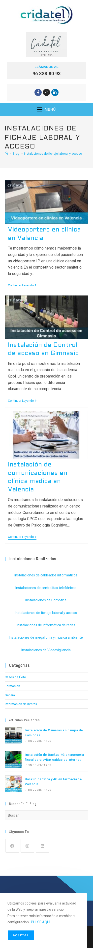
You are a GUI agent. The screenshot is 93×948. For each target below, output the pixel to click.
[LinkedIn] (42, 846)
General (10, 695)
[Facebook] (12, 846)
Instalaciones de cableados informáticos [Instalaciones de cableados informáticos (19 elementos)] (45, 575)
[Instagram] (27, 846)
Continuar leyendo (22, 285)
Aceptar (21, 935)
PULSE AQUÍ (40, 922)
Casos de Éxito (15, 677)
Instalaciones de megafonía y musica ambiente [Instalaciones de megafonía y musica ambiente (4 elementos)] (46, 637)
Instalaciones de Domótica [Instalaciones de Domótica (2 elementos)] (45, 600)
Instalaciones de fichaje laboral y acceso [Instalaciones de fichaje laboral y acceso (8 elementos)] (46, 613)
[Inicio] (6, 153)
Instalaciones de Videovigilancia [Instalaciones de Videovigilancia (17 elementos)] (46, 650)
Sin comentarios (39, 740)
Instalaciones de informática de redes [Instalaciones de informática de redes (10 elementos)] (46, 625)
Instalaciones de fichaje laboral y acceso (53, 153)
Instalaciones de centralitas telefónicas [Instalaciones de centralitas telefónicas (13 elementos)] (45, 588)
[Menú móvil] (46, 109)
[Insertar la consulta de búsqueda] (47, 815)
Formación (12, 686)
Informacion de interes (21, 704)
